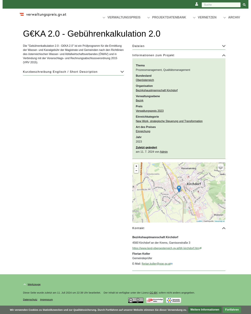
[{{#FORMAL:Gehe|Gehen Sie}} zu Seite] (244, 5)
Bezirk (139, 100)
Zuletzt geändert (146, 147)
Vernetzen (207, 17)
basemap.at (220, 221)
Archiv (234, 17)
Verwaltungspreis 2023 (150, 110)
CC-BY (153, 292)
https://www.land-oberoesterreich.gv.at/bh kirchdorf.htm (165, 248)
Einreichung (143, 131)
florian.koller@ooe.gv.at (156, 263)
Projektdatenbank (169, 17)
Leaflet (199, 221)
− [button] (136, 171)
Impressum (46, 299)
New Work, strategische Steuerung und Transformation (169, 121)
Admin (164, 151)
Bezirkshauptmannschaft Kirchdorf (157, 90)
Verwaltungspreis (123, 17)
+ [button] (136, 166)
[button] (223, 47)
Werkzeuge (34, 284)
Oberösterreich (145, 80)
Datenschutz (30, 299)
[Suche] (221, 4)
